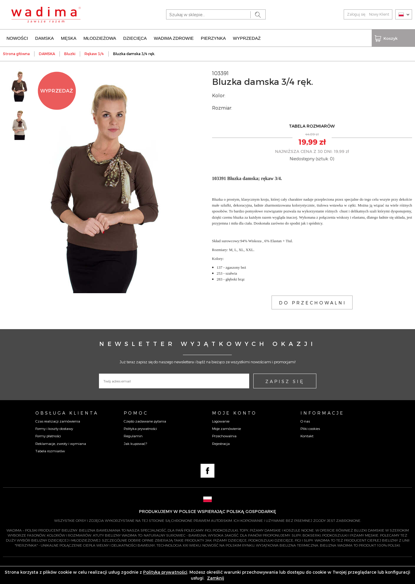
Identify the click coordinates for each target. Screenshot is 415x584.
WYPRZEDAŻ (247, 37)
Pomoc (136, 412)
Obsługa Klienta (66, 412)
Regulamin (133, 435)
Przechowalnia (224, 435)
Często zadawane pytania (145, 420)
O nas (305, 420)
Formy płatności (48, 435)
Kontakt (306, 435)
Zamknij (215, 577)
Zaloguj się (356, 14)
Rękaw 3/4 (94, 53)
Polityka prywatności (140, 428)
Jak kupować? (135, 443)
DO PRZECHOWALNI (312, 301)
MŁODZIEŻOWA (99, 37)
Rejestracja (221, 443)
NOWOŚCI (17, 37)
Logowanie (220, 420)
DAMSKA (44, 37)
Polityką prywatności (165, 572)
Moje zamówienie (226, 428)
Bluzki (69, 53)
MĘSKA (69, 37)
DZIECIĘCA (135, 37)
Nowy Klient (379, 14)
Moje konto (234, 412)
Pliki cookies (310, 428)
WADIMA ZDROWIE (174, 37)
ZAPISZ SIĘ (284, 380)
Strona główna (16, 53)
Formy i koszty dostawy (54, 428)
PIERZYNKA (213, 37)
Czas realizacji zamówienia (57, 420)
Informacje (322, 412)
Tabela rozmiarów (50, 450)
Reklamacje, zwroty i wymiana (60, 443)
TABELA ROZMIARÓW (312, 125)
